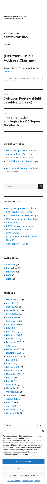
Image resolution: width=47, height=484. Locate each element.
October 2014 (12, 413)
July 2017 (10, 377)
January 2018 (12, 370)
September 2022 (14, 314)
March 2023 (12, 307)
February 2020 (13, 335)
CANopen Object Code (17, 244)
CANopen (11, 264)
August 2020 (12, 324)
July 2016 (10, 402)
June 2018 (11, 360)
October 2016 (12, 392)
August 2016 (12, 399)
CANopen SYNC (13, 222)
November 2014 (13, 409)
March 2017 (12, 384)
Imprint (37, 481)
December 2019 (13, 342)
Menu (7, 44)
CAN (14, 81)
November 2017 (13, 374)
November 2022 (14, 310)
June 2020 (11, 331)
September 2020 (14, 321)
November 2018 (13, 353)
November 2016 (13, 388)
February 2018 (13, 367)
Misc (8, 279)
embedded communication (16, 35)
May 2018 (10, 363)
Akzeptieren (23, 461)
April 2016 (11, 406)
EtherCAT (11, 271)
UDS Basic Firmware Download (22, 168)
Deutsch (8, 71)
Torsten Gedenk (10, 78)
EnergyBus (11, 268)
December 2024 (14, 299)
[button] (43, 431)
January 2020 (12, 338)
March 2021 (12, 317)
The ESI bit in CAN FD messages (22, 161)
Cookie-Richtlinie (14, 481)
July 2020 (10, 328)
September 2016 (14, 395)
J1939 (8, 81)
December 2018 (13, 349)
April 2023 (11, 303)
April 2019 (11, 345)
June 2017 (10, 381)
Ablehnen (23, 468)
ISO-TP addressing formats (19, 226)
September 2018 (14, 356)
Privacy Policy (27, 481)
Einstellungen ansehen (23, 475)
